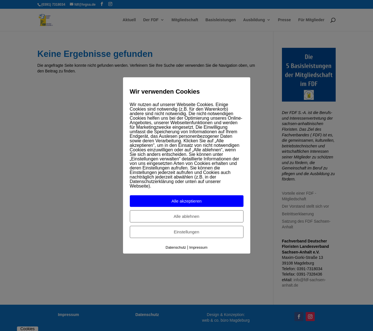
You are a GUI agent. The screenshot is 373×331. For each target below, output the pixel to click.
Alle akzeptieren (186, 201)
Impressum (198, 247)
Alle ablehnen (186, 216)
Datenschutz (176, 247)
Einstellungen (186, 231)
